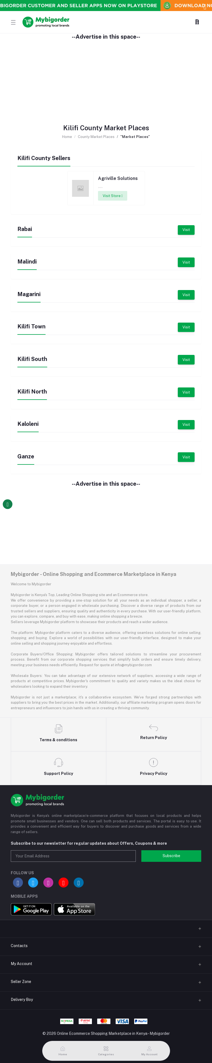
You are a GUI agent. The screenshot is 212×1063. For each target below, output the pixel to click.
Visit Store (113, 196)
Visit (186, 230)
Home (67, 137)
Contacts (19, 946)
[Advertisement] (106, 78)
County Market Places (96, 137)
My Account (21, 963)
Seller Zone (21, 981)
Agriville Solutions (118, 178)
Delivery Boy (22, 999)
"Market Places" (135, 137)
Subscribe (171, 856)
